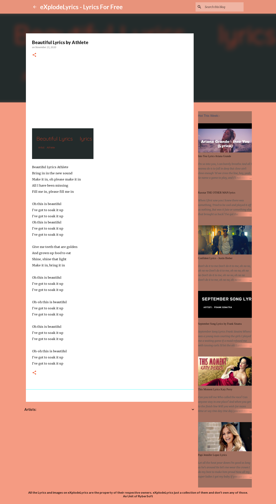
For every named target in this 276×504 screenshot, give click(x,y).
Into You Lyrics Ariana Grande (214, 156)
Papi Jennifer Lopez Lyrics (212, 455)
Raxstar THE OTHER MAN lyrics (216, 192)
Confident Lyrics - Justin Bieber (215, 258)
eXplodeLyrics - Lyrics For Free (81, 7)
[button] (34, 55)
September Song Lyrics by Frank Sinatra (220, 323)
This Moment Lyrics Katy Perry (215, 389)
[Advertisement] (110, 92)
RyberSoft (145, 496)
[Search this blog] (223, 7)
